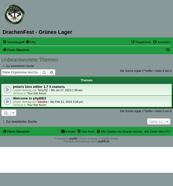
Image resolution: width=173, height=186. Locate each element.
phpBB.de (103, 141)
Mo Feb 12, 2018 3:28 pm (66, 101)
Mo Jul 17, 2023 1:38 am (66, 90)
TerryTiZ (42, 90)
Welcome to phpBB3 (29, 98)
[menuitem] (31, 42)
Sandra (42, 101)
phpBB (73, 138)
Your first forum (36, 93)
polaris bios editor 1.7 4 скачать (39, 87)
